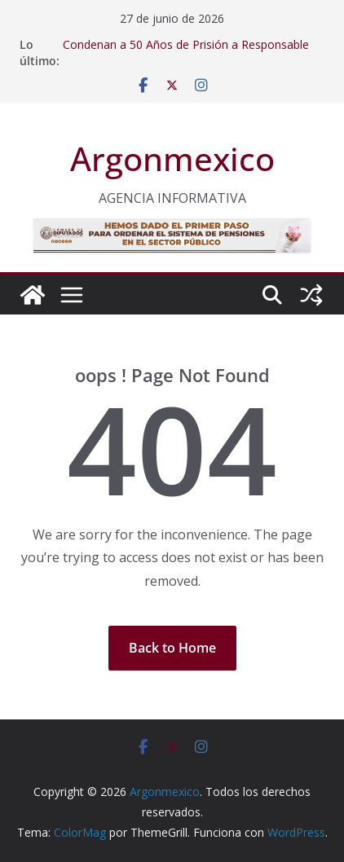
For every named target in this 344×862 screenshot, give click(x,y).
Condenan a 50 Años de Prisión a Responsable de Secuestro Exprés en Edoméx (186, 52)
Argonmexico (172, 158)
